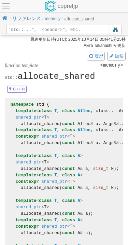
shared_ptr (29, 117)
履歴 (96, 56)
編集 (116, 56)
